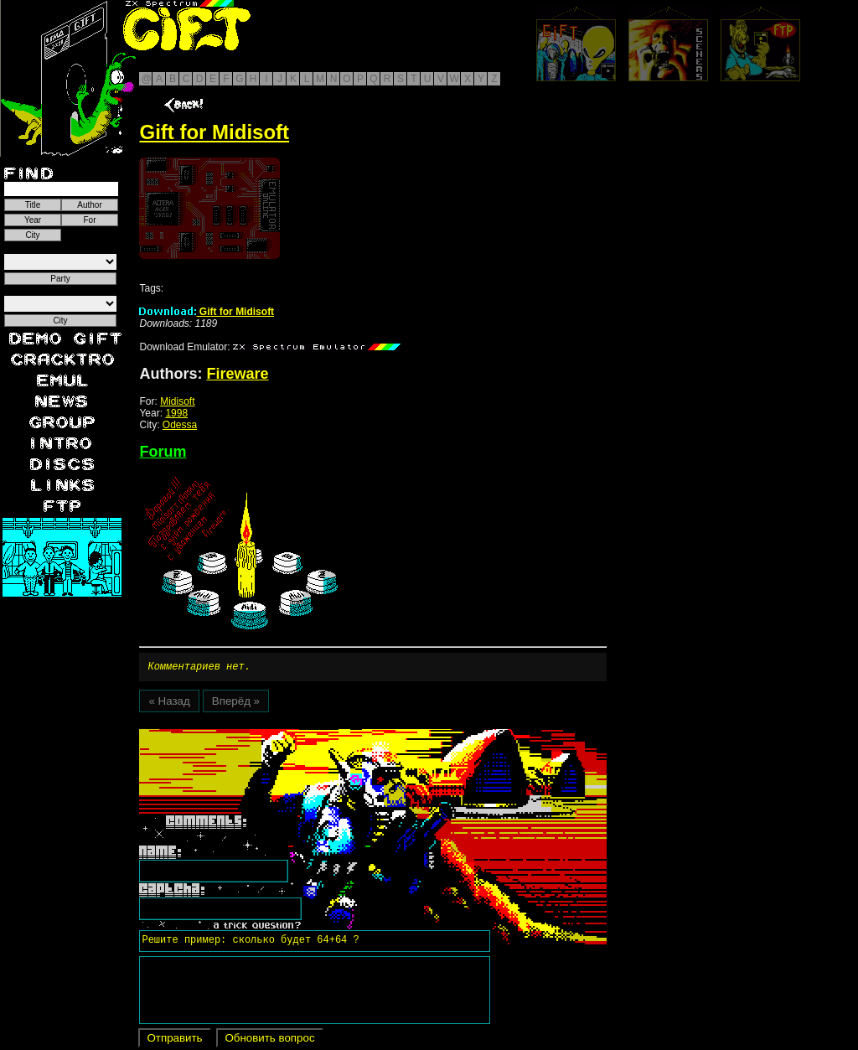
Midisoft (177, 401)
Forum (162, 451)
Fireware (237, 373)
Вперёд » (236, 703)
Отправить (174, 1040)
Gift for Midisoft (206, 312)
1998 (176, 413)
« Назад (168, 703)
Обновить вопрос (269, 1040)
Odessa (180, 425)
